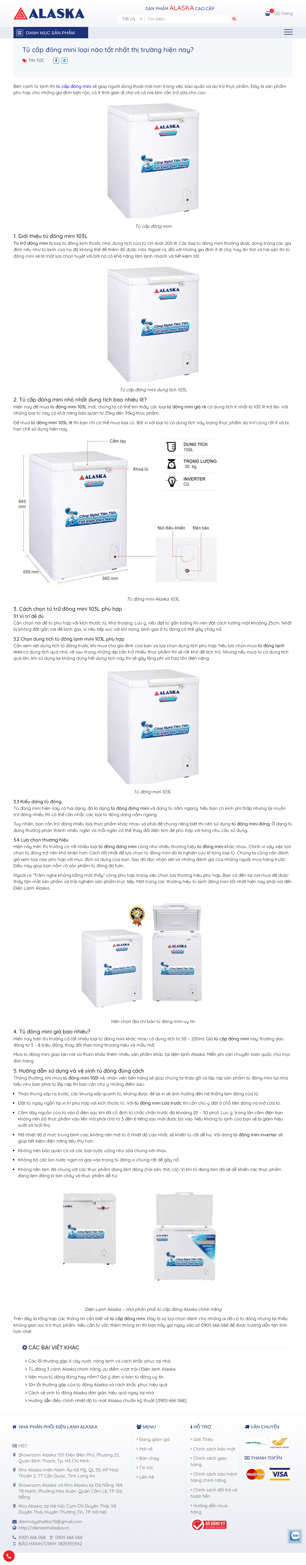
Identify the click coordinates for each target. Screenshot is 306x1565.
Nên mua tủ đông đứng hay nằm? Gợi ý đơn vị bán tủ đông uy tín (96, 1377)
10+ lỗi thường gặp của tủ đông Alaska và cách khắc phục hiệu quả (97, 1384)
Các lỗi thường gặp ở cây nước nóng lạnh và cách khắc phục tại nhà (99, 1361)
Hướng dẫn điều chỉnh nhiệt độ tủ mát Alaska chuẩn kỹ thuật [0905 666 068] (107, 1400)
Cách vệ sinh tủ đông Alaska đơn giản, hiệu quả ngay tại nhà (91, 1392)
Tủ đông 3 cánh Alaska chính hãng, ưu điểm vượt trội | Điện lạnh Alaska (101, 1369)
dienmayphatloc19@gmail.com (50, 1521)
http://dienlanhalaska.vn (44, 1528)
